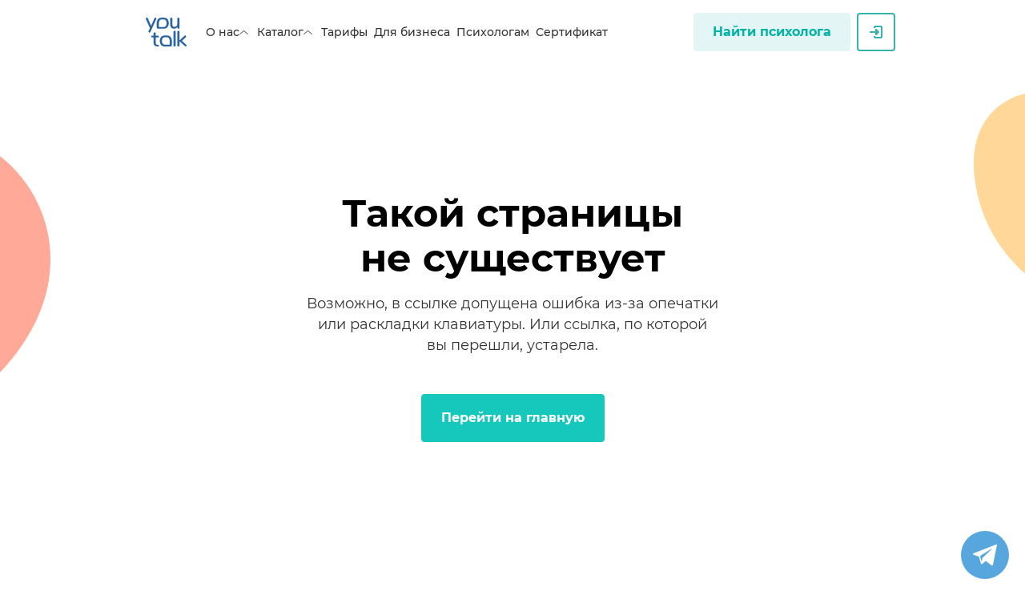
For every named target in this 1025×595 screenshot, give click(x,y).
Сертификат (572, 32)
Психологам (492, 32)
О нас (228, 32)
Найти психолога (772, 31)
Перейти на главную (513, 417)
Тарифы (344, 32)
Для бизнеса (412, 32)
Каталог (286, 32)
